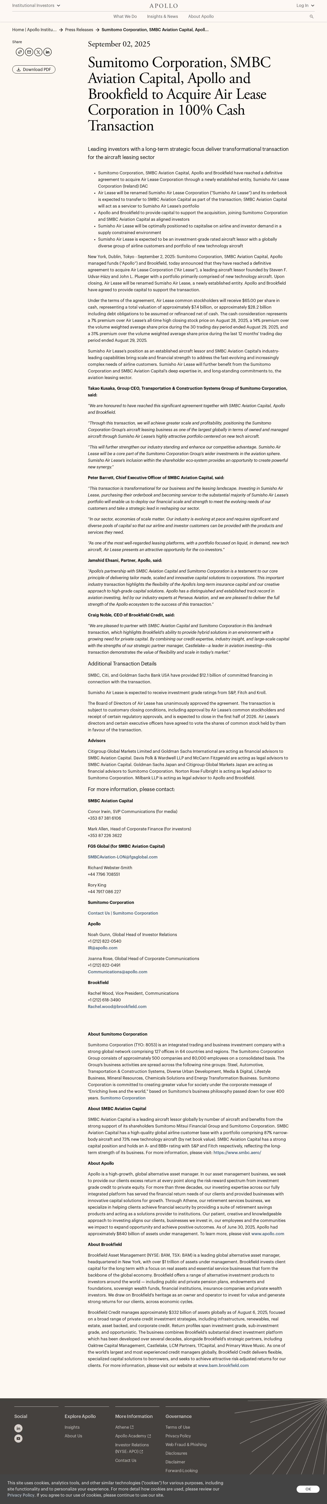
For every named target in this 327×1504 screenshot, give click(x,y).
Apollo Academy (130, 1436)
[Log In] (306, 5)
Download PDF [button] (33, 71)
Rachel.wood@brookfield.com (117, 1007)
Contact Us (125, 1461)
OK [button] (308, 1489)
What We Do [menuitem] (125, 17)
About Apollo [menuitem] (201, 17)
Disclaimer (175, 1462)
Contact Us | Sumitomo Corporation (123, 913)
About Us (73, 1436)
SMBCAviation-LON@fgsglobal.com (123, 857)
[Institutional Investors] (36, 5)
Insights (72, 1427)
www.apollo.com (267, 1234)
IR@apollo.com (103, 948)
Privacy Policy (20, 1495)
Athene (122, 1427)
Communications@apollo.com (117, 972)
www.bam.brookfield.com (223, 1366)
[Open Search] (312, 17)
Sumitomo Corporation (123, 1098)
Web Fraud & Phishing (186, 1445)
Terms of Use (178, 1427)
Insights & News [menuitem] (162, 17)
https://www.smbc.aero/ (237, 1153)
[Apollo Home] (163, 6)
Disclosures (176, 1453)
